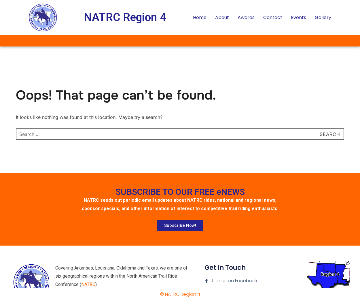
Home (199, 17)
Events (298, 17)
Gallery (323, 17)
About (222, 17)
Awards (246, 17)
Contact (272, 17)
